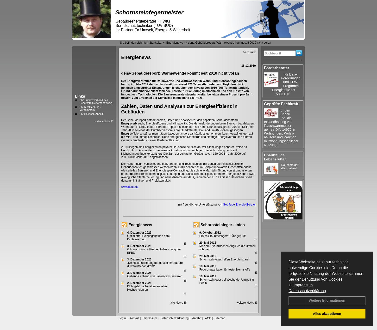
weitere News (247, 302)
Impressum (303, 285)
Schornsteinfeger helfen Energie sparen (224, 259)
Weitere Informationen (327, 300)
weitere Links (104, 121)
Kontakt (134, 318)
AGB (208, 318)
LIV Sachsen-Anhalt (91, 113)
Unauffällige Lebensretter (275, 157)
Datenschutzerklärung (307, 291)
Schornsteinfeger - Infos (223, 225)
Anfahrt (196, 318)
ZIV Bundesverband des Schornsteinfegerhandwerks (96, 101)
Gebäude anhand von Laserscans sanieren (154, 276)
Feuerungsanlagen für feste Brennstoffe (224, 269)
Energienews (140, 225)
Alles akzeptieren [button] (327, 314)
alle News (178, 302)
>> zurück (249, 52)
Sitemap (220, 318)
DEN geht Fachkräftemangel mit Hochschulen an (147, 288)
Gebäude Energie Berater (239, 204)
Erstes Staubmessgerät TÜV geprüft (222, 236)
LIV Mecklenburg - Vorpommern (90, 108)
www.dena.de (129, 187)
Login (122, 318)
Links (80, 96)
